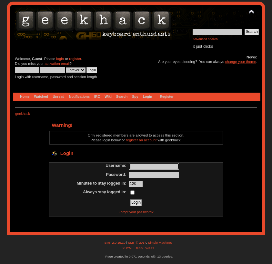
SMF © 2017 (137, 242)
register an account (141, 140)
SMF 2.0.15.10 (115, 242)
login (60, 59)
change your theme (240, 62)
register (75, 59)
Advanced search (205, 39)
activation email (57, 64)
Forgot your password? (135, 212)
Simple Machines (160, 242)
